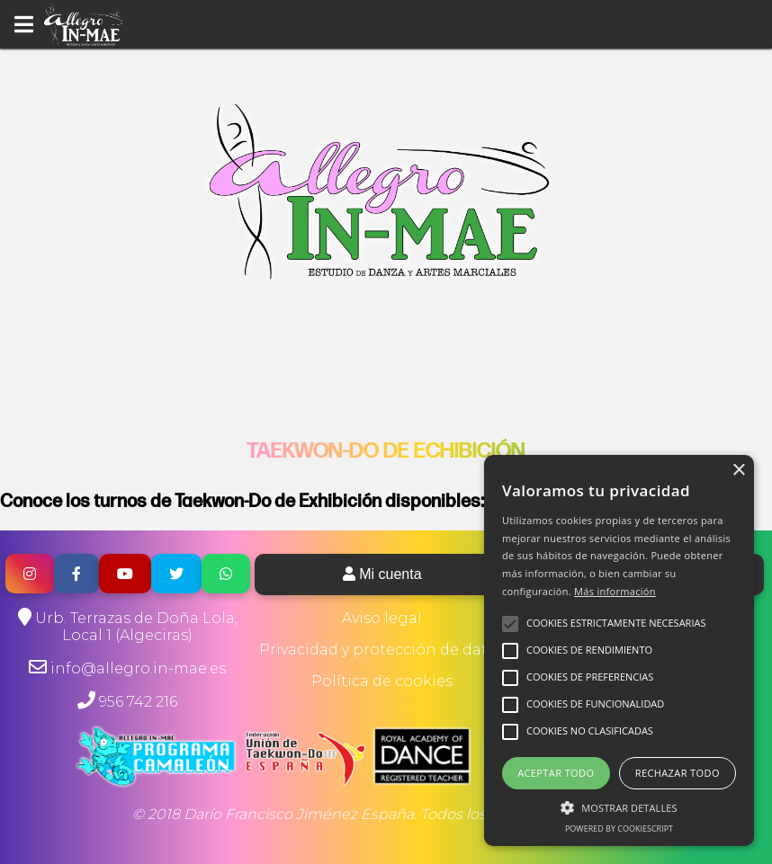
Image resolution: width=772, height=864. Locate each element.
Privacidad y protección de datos (382, 649)
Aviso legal (382, 618)
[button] (619, 806)
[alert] (619, 650)
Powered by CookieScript (619, 828)
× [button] (738, 470)
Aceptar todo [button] (555, 772)
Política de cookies (382, 681)
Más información (615, 591)
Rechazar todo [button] (677, 772)
